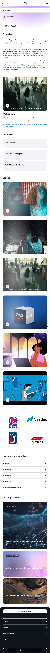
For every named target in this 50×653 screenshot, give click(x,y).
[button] (25, 10)
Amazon (11, 49)
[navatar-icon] (47, 3)
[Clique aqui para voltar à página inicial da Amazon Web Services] (25, 3)
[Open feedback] (48, 326)
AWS (4, 17)
